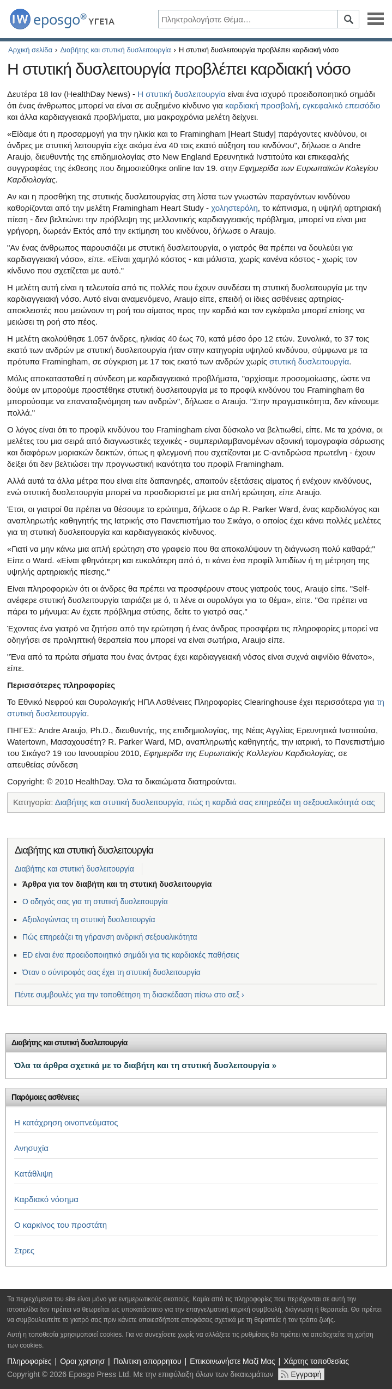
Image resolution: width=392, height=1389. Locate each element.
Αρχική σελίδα (30, 50)
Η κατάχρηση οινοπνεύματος (66, 1122)
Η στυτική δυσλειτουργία (181, 94)
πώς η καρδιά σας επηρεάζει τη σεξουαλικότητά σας (281, 802)
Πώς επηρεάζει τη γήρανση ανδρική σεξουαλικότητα (109, 937)
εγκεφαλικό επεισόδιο (341, 105)
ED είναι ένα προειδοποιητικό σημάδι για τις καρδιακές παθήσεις (130, 955)
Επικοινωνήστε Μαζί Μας (232, 1361)
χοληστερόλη (234, 207)
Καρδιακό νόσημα (46, 1199)
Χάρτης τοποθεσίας (316, 1361)
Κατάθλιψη (33, 1173)
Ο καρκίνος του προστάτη (60, 1224)
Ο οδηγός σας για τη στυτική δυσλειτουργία (95, 901)
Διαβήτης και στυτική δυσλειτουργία (115, 50)
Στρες (24, 1250)
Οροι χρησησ (82, 1361)
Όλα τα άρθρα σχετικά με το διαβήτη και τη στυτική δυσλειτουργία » (145, 1065)
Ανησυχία (31, 1148)
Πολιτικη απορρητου (147, 1361)
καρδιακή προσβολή (261, 105)
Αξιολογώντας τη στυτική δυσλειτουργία (88, 919)
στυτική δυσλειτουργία (309, 361)
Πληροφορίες (29, 1361)
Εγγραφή (306, 1374)
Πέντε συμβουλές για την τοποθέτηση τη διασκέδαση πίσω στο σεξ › (129, 994)
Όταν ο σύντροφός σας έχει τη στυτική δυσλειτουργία (111, 972)
